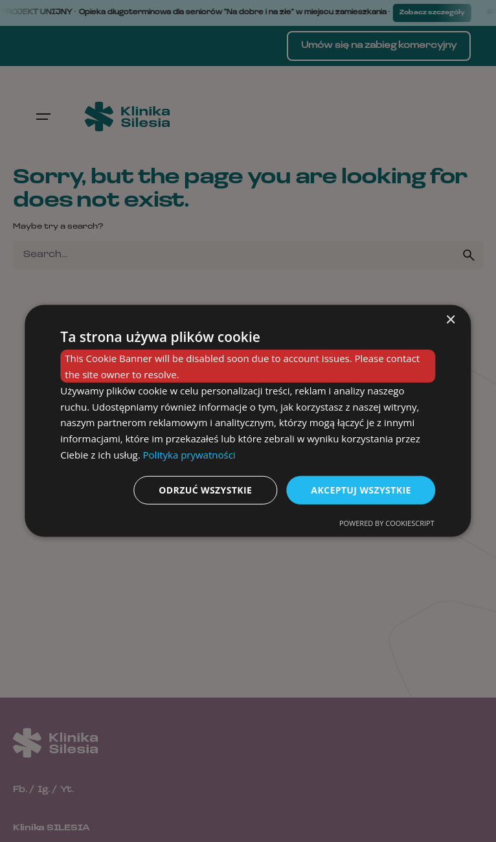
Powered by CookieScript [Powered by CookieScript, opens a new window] (386, 523)
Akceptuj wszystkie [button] (361, 489)
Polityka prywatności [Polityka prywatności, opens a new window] (189, 454)
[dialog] (248, 421)
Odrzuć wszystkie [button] (205, 489)
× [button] (450, 320)
